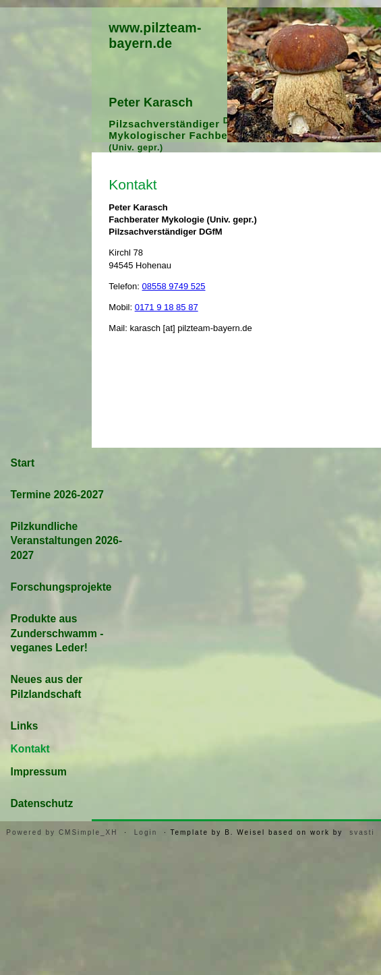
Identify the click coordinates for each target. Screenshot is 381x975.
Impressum (39, 771)
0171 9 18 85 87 (166, 307)
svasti (362, 832)
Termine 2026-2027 (57, 494)
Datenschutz (42, 803)
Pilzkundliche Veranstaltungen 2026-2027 (67, 541)
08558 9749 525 (174, 286)
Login (145, 832)
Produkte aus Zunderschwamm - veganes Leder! (57, 633)
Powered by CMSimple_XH (61, 832)
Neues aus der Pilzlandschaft (47, 687)
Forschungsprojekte (61, 587)
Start (23, 463)
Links (24, 726)
